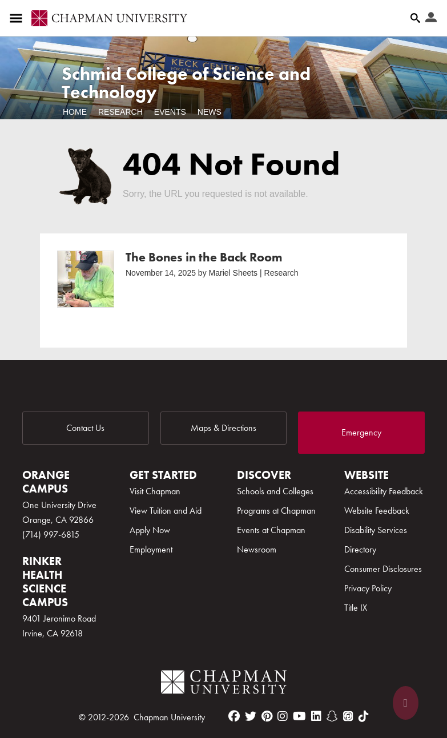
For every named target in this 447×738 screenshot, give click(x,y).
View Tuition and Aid (166, 511)
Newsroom (256, 549)
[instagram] (282, 716)
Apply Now (150, 530)
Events (170, 111)
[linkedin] (316, 716)
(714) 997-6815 (50, 535)
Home (75, 111)
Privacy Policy (368, 588)
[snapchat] (332, 716)
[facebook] (234, 716)
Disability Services (375, 530)
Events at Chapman (271, 530)
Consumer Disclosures (383, 569)
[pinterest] (266, 716)
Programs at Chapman (276, 511)
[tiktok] (364, 716)
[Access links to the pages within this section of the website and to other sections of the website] (18, 18)
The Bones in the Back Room (204, 257)
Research (120, 111)
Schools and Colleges (275, 491)
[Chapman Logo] (224, 684)
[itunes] (348, 716)
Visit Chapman (155, 491)
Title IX (355, 608)
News (210, 111)
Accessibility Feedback (383, 491)
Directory (360, 549)
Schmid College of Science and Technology (186, 83)
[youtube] (299, 716)
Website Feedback (376, 511)
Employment (151, 549)
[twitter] (250, 716)
